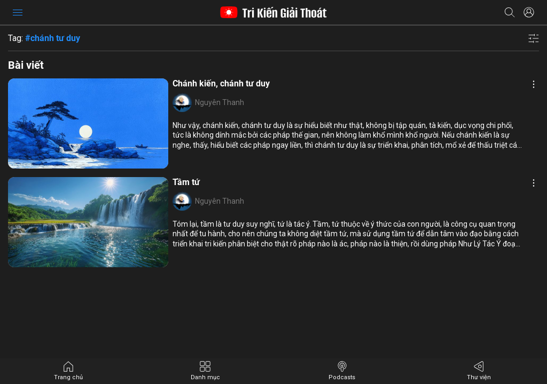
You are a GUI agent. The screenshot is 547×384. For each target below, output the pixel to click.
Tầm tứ (186, 182)
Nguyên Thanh (219, 102)
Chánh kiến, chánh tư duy (221, 83)
